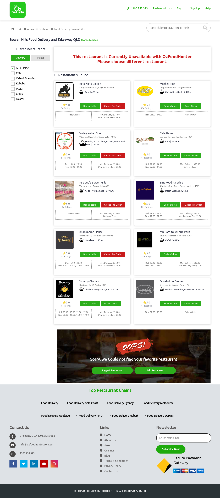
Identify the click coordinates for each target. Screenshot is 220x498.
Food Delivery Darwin (160, 416)
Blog (105, 456)
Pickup (40, 58)
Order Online (190, 106)
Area (105, 445)
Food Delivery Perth (91, 416)
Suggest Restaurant (112, 370)
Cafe (19, 73)
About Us (108, 440)
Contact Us (109, 471)
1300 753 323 (137, 8)
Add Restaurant (155, 370)
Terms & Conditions (114, 461)
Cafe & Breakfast (26, 78)
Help (208, 8)
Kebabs (20, 83)
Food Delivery (49, 403)
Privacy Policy (110, 466)
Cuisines (107, 450)
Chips (19, 94)
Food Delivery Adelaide (55, 416)
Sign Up (195, 8)
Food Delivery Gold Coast (82, 403)
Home (106, 435)
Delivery (20, 58)
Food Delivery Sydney (120, 403)
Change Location (89, 40)
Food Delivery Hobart (125, 416)
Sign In (181, 8)
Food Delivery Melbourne (158, 403)
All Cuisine (22, 68)
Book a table (89, 106)
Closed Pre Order (113, 106)
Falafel (20, 99)
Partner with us (162, 8)
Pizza (19, 88)
